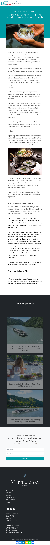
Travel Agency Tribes (33, 539)
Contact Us (9, 490)
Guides (8, 495)
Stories (8, 493)
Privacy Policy (35, 443)
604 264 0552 (12, 529)
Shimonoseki (19, 218)
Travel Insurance (11, 497)
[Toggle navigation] (47, 3)
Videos (8, 502)
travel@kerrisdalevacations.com (16, 532)
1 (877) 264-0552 (12, 530)
